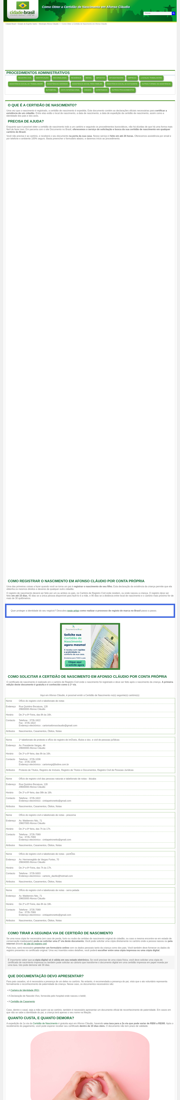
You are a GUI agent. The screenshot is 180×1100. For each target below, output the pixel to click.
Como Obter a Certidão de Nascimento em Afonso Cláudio (86, 7)
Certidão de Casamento (23, 1001)
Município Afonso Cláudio (48, 24)
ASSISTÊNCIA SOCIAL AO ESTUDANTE (122, 84)
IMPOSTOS (100, 78)
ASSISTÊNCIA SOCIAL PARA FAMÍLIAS (87, 84)
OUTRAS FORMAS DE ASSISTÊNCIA (156, 84)
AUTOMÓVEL (51, 90)
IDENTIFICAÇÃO (42, 78)
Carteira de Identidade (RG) (25, 990)
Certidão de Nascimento (45, 1023)
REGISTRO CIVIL (24, 78)
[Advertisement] (90, 48)
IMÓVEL (88, 78)
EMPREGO (132, 78)
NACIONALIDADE (60, 78)
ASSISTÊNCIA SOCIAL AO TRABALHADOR (26, 84)
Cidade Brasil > (12, 24)
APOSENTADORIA (116, 78)
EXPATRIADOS (101, 90)
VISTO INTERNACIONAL (70, 90)
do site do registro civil (35, 943)
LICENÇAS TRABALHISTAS (151, 78)
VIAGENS (87, 90)
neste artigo (73, 610)
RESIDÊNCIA (76, 78)
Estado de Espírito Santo (27, 24)
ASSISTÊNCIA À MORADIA (57, 84)
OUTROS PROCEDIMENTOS (123, 90)
